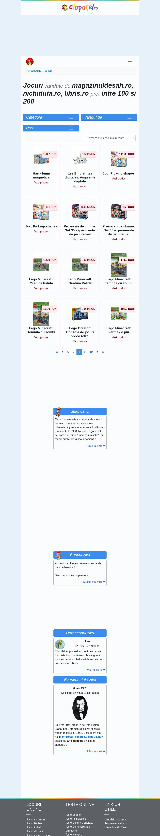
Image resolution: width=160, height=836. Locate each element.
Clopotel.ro (80, 7)
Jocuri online (33, 807)
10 (91, 352)
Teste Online (79, 804)
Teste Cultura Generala (79, 822)
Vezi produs (41, 182)
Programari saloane (116, 823)
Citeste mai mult (94, 581)
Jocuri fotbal (33, 827)
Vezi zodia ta (96, 669)
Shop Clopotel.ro (30, 62)
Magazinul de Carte (115, 827)
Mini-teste (71, 830)
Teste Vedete (73, 814)
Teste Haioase (73, 834)
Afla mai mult (96, 445)
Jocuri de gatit (34, 831)
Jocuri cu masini (35, 819)
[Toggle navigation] (129, 61)
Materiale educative (115, 819)
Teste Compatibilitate (77, 826)
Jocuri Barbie (34, 823)
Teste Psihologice (75, 818)
